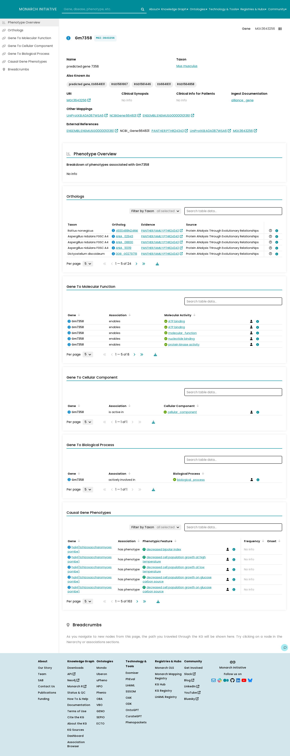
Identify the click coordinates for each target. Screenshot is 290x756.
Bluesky (191, 699)
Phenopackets (136, 722)
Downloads (75, 668)
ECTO (100, 723)
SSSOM (131, 691)
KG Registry (163, 691)
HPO (99, 686)
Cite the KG (75, 717)
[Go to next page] (135, 264)
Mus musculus (186, 66)
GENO (100, 711)
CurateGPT (134, 716)
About (154, 9)
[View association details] (276, 231)
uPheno (101, 680)
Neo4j (73, 680)
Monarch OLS (164, 668)
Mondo (101, 668)
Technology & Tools (224, 9)
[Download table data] (156, 264)
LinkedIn (191, 686)
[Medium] (226, 680)
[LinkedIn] (238, 680)
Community (277, 9)
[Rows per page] (88, 263)
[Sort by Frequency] (262, 541)
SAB (40, 680)
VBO (99, 705)
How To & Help (77, 699)
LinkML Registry (166, 697)
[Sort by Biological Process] (202, 473)
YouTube (192, 693)
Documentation (78, 705)
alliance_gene (242, 100)
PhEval (130, 679)
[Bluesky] (250, 680)
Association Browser (76, 744)
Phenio (101, 693)
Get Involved (193, 668)
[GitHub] (232, 680)
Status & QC (76, 693)
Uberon (101, 674)
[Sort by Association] (129, 315)
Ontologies (198, 9)
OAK (129, 698)
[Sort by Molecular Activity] (193, 315)
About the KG (77, 723)
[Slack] (219, 680)
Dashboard (75, 736)
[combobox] (104, 9)
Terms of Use (76, 711)
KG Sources (75, 730)
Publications (47, 693)
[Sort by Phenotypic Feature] (174, 541)
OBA (99, 699)
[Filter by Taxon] (155, 211)
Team (42, 674)
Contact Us (46, 686)
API (71, 674)
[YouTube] (243, 680)
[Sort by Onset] (278, 541)
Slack (189, 674)
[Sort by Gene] (78, 315)
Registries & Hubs (253, 9)
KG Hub (160, 684)
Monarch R (76, 686)
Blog (189, 680)
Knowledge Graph (174, 9)
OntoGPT (132, 710)
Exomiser (132, 673)
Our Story (45, 668)
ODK (129, 704)
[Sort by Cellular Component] (197, 406)
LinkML (130, 685)
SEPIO (100, 717)
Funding (43, 699)
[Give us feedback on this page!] (284, 647)
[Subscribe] (213, 680)
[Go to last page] (143, 264)
